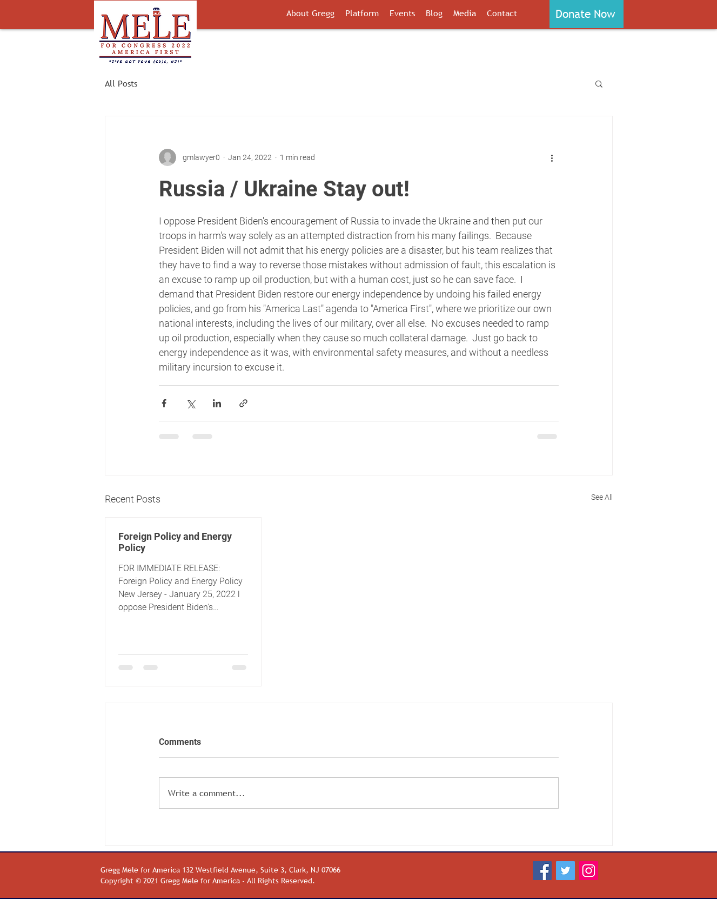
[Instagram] (588, 871)
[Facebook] (542, 871)
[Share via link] (243, 403)
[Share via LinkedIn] (217, 403)
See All (602, 497)
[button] (587, 14)
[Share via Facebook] (164, 403)
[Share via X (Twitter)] (190, 403)
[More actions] (552, 157)
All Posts (121, 83)
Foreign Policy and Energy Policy (175, 542)
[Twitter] (565, 871)
